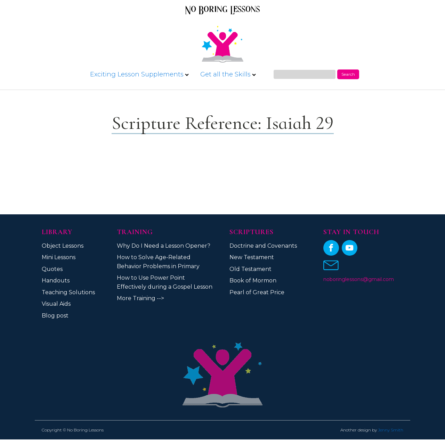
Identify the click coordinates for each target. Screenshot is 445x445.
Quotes (52, 269)
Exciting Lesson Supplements (139, 74)
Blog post (55, 315)
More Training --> (140, 298)
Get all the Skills (228, 74)
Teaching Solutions (68, 292)
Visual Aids (56, 303)
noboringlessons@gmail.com (358, 279)
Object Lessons (62, 245)
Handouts (56, 280)
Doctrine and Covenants (263, 245)
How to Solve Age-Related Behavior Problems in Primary (158, 262)
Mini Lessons (58, 257)
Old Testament (250, 269)
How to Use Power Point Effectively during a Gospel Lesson (164, 282)
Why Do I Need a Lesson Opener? (163, 245)
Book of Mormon (252, 280)
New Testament (251, 257)
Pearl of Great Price (256, 292)
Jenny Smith (390, 429)
